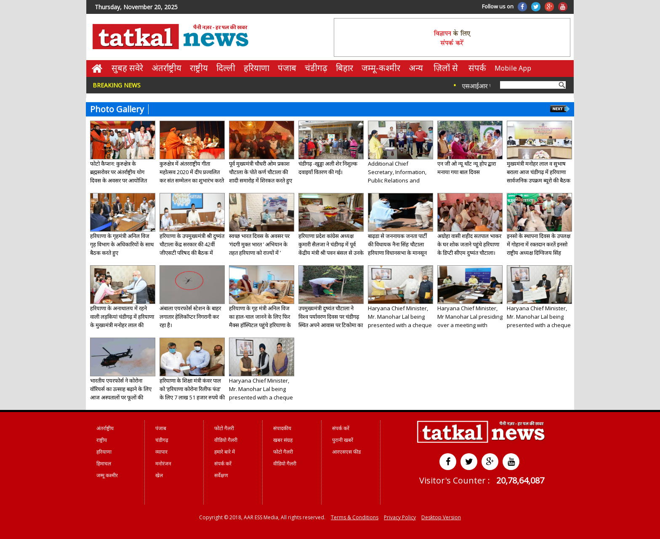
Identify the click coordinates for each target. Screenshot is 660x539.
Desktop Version (441, 517)
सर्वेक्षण (221, 475)
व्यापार (161, 451)
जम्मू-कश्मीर (381, 68)
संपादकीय (282, 428)
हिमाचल (103, 463)
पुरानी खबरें (342, 440)
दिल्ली (225, 68)
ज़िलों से (446, 68)
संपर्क (477, 68)
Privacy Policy (400, 517)
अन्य (416, 68)
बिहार (344, 68)
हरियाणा (256, 68)
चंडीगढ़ (316, 68)
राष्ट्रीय (199, 68)
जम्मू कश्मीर (107, 475)
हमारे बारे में (224, 451)
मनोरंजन (163, 463)
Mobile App (513, 68)
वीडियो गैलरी (225, 440)
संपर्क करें (223, 463)
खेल (159, 475)
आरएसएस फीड (346, 451)
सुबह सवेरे (127, 68)
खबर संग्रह (283, 440)
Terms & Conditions (354, 517)
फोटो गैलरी (224, 428)
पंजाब (287, 68)
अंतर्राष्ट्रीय (166, 68)
